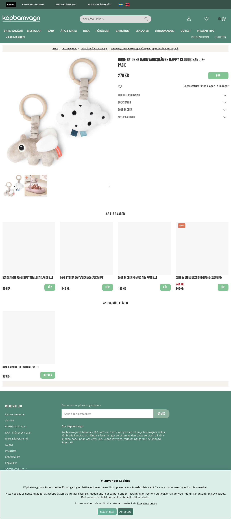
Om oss (9, 420)
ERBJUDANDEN (164, 31)
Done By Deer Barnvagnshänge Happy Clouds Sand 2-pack (144, 48)
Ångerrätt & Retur (16, 469)
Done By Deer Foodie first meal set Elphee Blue (28, 278)
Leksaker (142, 31)
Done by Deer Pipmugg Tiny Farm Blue (137, 278)
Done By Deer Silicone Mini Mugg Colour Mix (199, 278)
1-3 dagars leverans (33, 4)
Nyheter (220, 37)
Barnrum (123, 31)
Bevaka (47, 375)
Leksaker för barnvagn (94, 48)
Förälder (103, 31)
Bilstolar (34, 31)
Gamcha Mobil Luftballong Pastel (21, 367)
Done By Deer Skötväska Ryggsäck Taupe (81, 278)
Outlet (185, 31)
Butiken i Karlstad (16, 426)
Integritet (10, 451)
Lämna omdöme (15, 414)
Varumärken (15, 37)
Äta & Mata (68, 31)
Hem (55, 48)
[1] (58, 112)
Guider (9, 444)
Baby (51, 31)
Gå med (161, 414)
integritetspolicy (147, 503)
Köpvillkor (11, 463)
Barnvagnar (13, 31)
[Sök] (116, 19)
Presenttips (205, 31)
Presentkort (200, 37)
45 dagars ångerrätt (99, 4)
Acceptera (125, 511)
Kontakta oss (12, 456)
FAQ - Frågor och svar (18, 432)
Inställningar (107, 511)
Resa (86, 31)
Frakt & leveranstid (16, 438)
